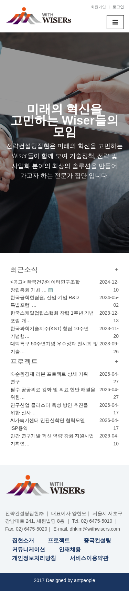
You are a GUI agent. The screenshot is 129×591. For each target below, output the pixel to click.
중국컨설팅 (97, 540)
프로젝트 (59, 540)
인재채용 (70, 549)
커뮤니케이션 (28, 549)
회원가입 (98, 7)
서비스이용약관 (89, 558)
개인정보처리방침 (34, 558)
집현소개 (23, 540)
